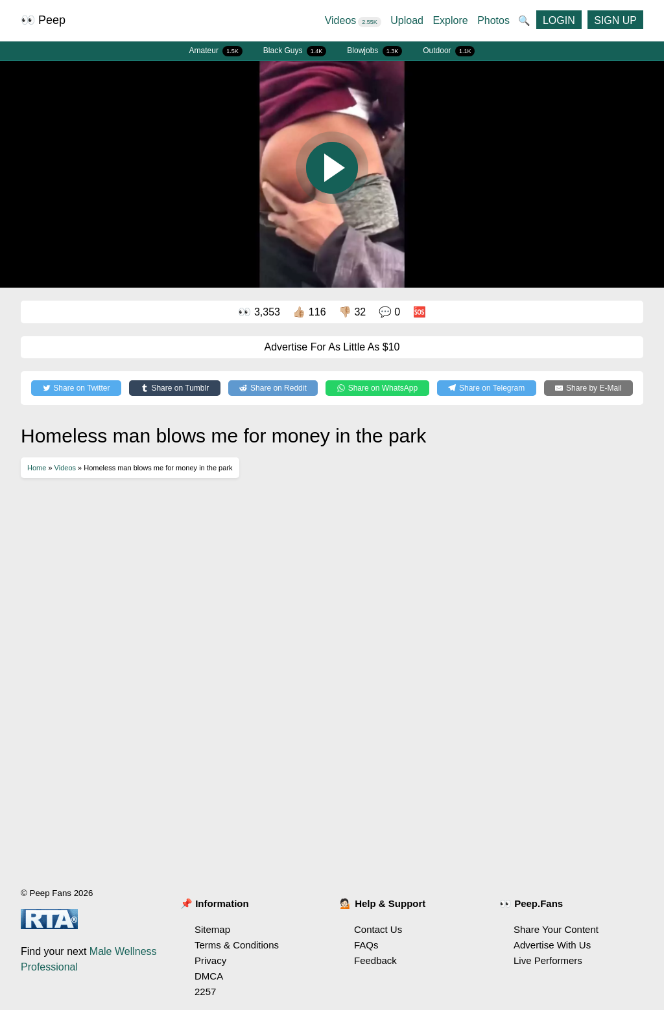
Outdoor (449, 51)
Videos (353, 20)
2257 (205, 991)
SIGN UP (615, 20)
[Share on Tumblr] (174, 388)
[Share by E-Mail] (588, 388)
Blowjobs (374, 51)
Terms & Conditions (237, 944)
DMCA (209, 975)
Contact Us (378, 929)
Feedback (375, 960)
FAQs (366, 944)
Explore (450, 20)
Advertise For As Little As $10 (332, 346)
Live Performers (548, 960)
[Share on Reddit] (273, 388)
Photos (493, 20)
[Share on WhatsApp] (377, 388)
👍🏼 (309, 311)
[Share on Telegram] (486, 388)
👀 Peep (43, 20)
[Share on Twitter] (76, 388)
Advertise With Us (552, 944)
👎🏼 (352, 311)
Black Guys (295, 51)
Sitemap (212, 929)
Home (36, 468)
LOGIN (559, 20)
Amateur (216, 51)
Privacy (210, 960)
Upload (406, 20)
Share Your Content (556, 929)
